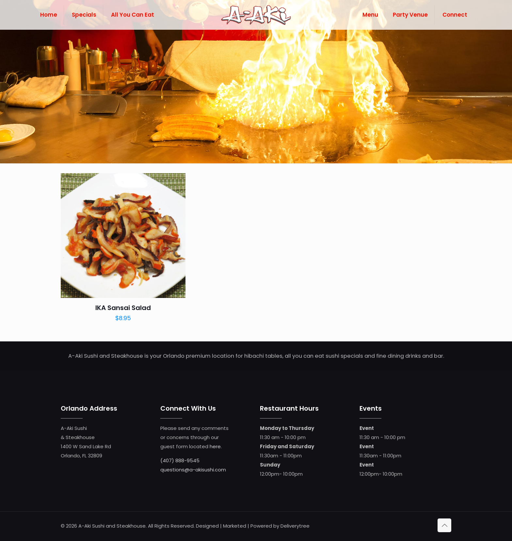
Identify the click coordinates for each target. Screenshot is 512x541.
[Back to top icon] (444, 525)
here (215, 446)
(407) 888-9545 (180, 460)
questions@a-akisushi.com (193, 469)
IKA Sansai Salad (123, 307)
